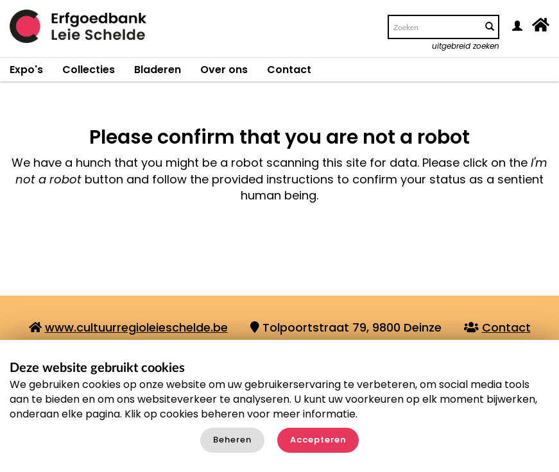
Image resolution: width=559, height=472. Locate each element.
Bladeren (157, 69)
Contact (289, 69)
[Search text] (434, 27)
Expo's (26, 69)
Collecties (88, 69)
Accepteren (318, 440)
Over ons (224, 69)
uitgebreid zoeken (465, 45)
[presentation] (296, 254)
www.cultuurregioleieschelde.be (136, 327)
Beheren (232, 440)
